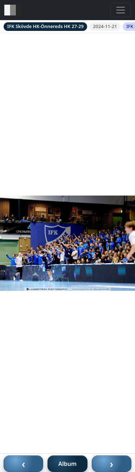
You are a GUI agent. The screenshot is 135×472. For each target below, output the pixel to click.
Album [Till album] (67, 464)
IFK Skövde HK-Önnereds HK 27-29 (45, 26)
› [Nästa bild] (111, 464)
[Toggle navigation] (121, 10)
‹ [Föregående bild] (23, 464)
